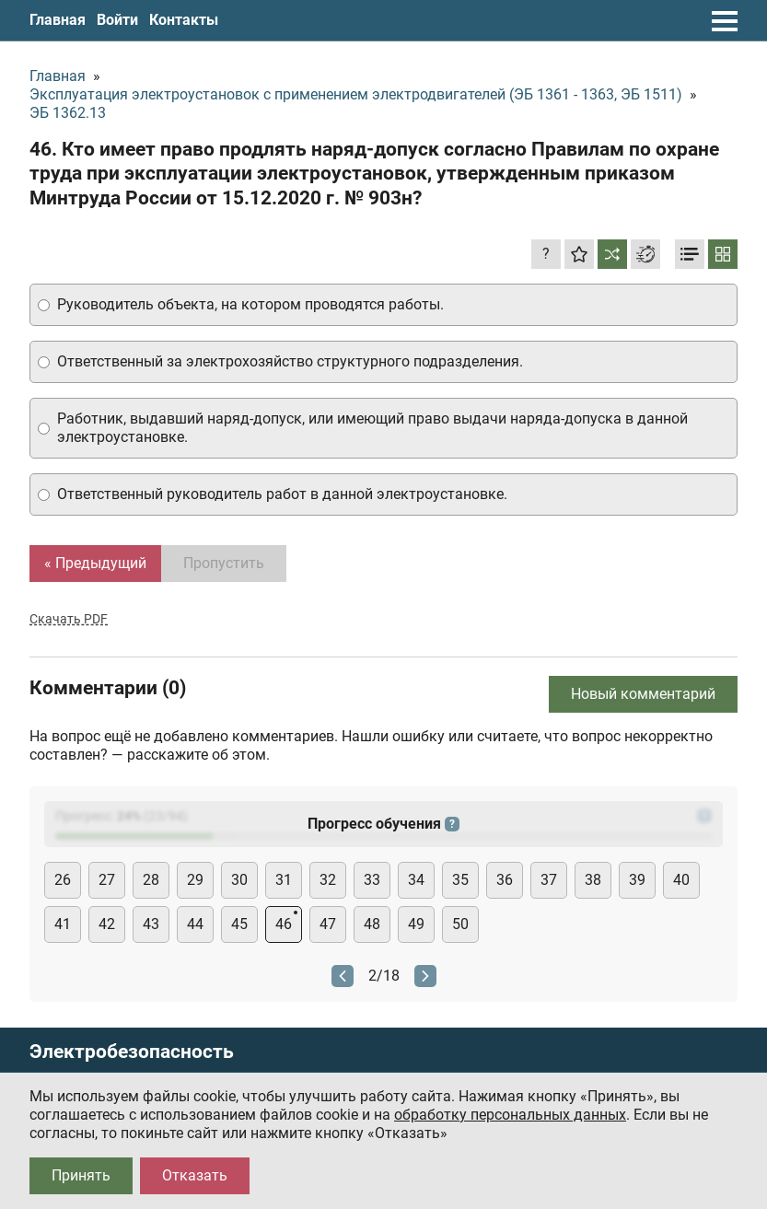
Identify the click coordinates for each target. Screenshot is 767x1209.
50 (460, 924)
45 (239, 924)
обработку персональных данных (510, 1114)
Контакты (183, 20)
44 (195, 924)
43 (151, 924)
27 (107, 880)
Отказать (194, 1175)
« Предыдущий (95, 563)
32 (328, 880)
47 (328, 924)
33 (372, 880)
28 (151, 880)
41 (62, 924)
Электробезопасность (131, 1052)
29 (195, 880)
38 (593, 880)
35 (460, 880)
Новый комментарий (643, 694)
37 (548, 880)
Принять (81, 1175)
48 (372, 924)
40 (681, 880)
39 (637, 880)
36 (504, 880)
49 (416, 924)
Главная (57, 20)
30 (239, 880)
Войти (117, 20)
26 (62, 880)
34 (416, 880)
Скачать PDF (68, 618)
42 (107, 924)
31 (283, 880)
